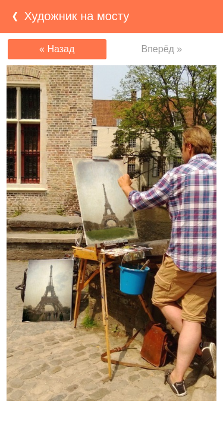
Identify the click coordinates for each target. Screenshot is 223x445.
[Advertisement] (112, 424)
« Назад (56, 49)
